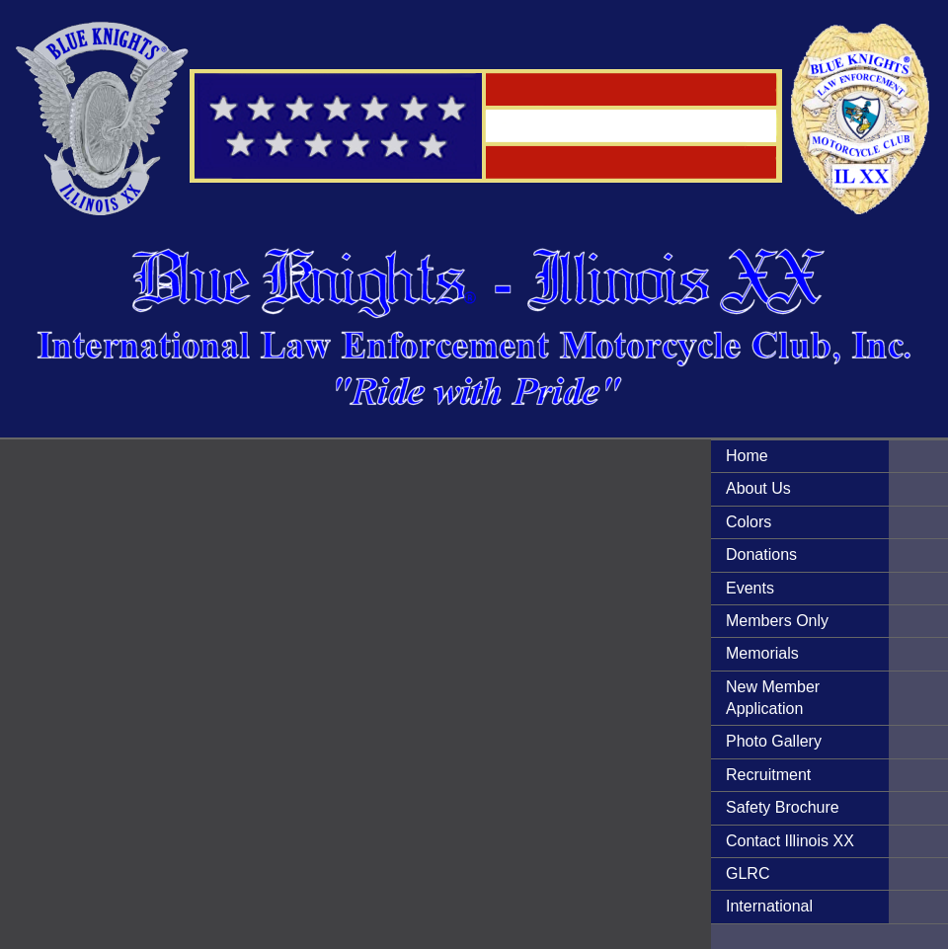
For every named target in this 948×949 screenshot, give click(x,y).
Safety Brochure (782, 807)
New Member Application (773, 697)
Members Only (777, 620)
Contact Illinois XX (790, 840)
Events (750, 588)
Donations (761, 554)
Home (747, 455)
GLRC (747, 873)
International (769, 906)
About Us (758, 488)
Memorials (762, 653)
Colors (748, 522)
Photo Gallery (774, 741)
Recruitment (768, 774)
